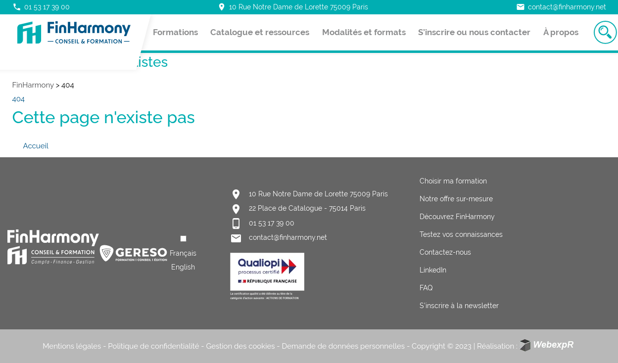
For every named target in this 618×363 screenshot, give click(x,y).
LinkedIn (433, 270)
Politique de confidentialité (153, 346)
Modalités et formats (364, 32)
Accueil (35, 145)
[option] (183, 267)
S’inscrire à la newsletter (459, 306)
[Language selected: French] (183, 253)
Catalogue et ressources (259, 32)
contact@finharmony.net (561, 7)
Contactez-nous (445, 252)
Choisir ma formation (453, 181)
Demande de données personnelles (343, 346)
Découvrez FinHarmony (457, 217)
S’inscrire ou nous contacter (474, 32)
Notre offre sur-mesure (456, 199)
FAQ (426, 288)
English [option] (183, 267)
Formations (175, 32)
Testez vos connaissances (461, 234)
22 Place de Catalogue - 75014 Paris (307, 208)
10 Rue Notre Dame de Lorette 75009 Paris (292, 7)
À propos (560, 32)
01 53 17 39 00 (41, 7)
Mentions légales (72, 346)
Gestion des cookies (240, 346)
